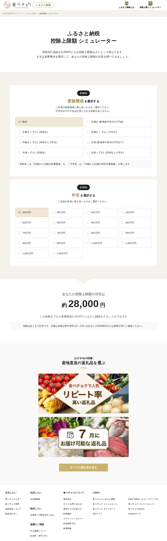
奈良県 (87, 504)
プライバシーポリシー (73, 458)
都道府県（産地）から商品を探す (22, 484)
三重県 (146, 499)
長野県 (67, 499)
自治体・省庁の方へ (39, 475)
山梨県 (48, 499)
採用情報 (67, 468)
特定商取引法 (69, 463)
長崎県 (28, 512)
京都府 (28, 504)
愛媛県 (107, 508)
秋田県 (87, 491)
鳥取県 (127, 504)
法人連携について (38, 470)
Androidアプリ (135, 453)
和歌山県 (108, 504)
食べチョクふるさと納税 (104, 438)
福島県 (127, 491)
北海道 (8, 491)
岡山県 (8, 508)
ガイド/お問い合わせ (72, 443)
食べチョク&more (136, 448)
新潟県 (127, 495)
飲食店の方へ (11, 453)
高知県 (127, 508)
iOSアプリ (97, 453)
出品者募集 (35, 438)
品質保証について (13, 448)
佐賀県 (8, 512)
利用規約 (67, 453)
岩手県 (48, 491)
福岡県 (146, 508)
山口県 (48, 508)
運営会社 (67, 438)
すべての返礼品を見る (83, 406)
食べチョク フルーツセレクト (141, 443)
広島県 (28, 508)
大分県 (67, 512)
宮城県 (67, 491)
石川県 (8, 499)
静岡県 (107, 499)
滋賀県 (8, 504)
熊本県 (48, 512)
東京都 (87, 495)
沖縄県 (127, 512)
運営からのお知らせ (72, 448)
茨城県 (146, 491)
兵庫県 (67, 504)
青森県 (28, 491)
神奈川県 (108, 495)
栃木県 (8, 495)
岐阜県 (87, 499)
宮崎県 (87, 512)
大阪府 (48, 504)
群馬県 (28, 495)
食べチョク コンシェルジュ (105, 443)
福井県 (28, 499)
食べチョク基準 (12, 443)
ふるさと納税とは (126, 4)
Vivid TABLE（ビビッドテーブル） (144, 438)
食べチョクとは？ (13, 438)
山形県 (107, 491)
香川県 (87, 508)
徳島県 (67, 508)
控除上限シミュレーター (150, 4)
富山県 (146, 495)
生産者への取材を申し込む (42, 454)
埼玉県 (48, 495)
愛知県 (127, 499)
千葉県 (67, 495)
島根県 (146, 504)
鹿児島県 (108, 512)
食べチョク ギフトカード (104, 448)
